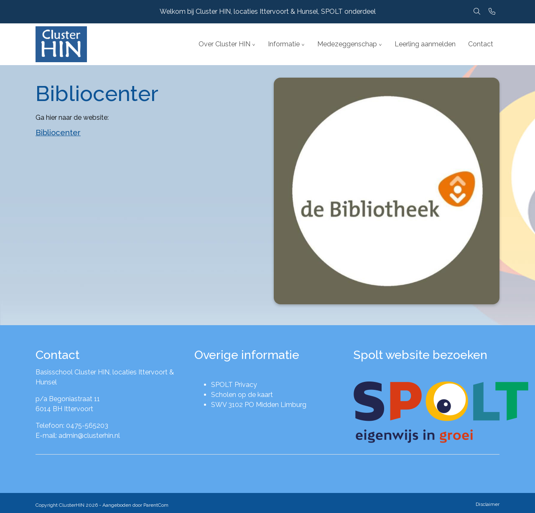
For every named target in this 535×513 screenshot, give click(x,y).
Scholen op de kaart (242, 395)
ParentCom (155, 505)
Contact (480, 44)
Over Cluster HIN (224, 44)
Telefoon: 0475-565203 (72, 426)
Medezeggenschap (347, 44)
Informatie (284, 44)
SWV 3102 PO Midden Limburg (258, 405)
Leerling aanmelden (425, 44)
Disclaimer (487, 504)
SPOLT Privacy (234, 385)
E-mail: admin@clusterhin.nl (78, 436)
